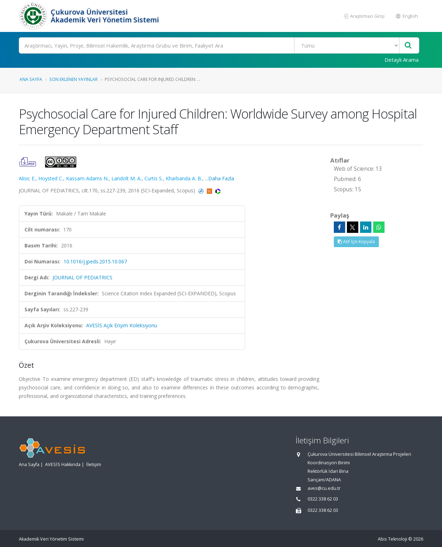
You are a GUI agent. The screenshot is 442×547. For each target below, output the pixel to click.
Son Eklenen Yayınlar (73, 79)
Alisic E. (27, 178)
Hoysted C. (50, 178)
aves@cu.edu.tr (324, 488)
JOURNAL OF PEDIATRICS (82, 277)
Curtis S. (153, 178)
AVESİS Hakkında (63, 464)
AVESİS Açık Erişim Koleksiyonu (121, 325)
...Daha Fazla (219, 178)
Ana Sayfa (31, 79)
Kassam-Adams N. (87, 178)
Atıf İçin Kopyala (356, 242)
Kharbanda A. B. (184, 178)
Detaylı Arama (402, 59)
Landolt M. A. (126, 178)
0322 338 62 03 (323, 499)
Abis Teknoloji (392, 539)
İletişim (93, 464)
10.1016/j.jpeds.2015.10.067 (95, 261)
